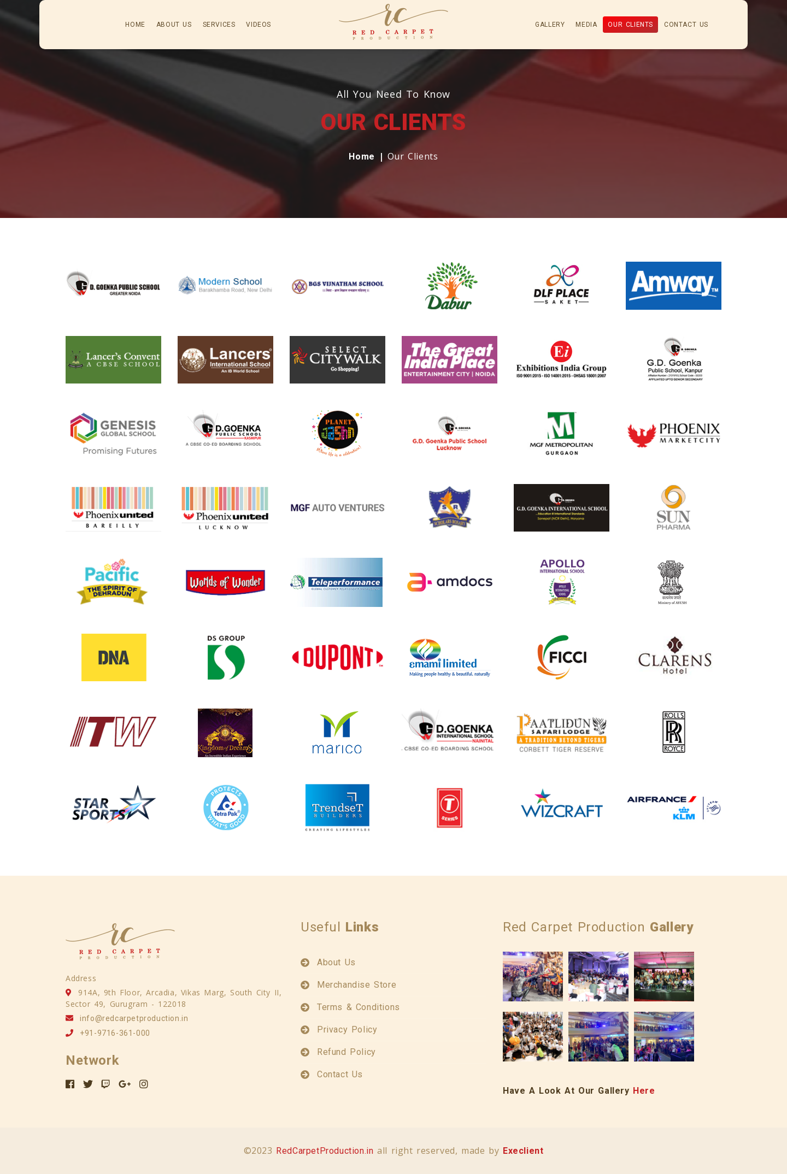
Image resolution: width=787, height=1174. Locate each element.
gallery (550, 24)
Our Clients (630, 24)
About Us (336, 962)
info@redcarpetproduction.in (134, 1018)
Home (361, 156)
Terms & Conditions (358, 1007)
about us (174, 24)
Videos (258, 24)
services (219, 24)
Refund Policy (346, 1052)
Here (644, 1090)
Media (586, 24)
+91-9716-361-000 (115, 1033)
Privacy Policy (347, 1029)
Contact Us (686, 24)
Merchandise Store (356, 985)
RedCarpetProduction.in (324, 1151)
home (135, 24)
